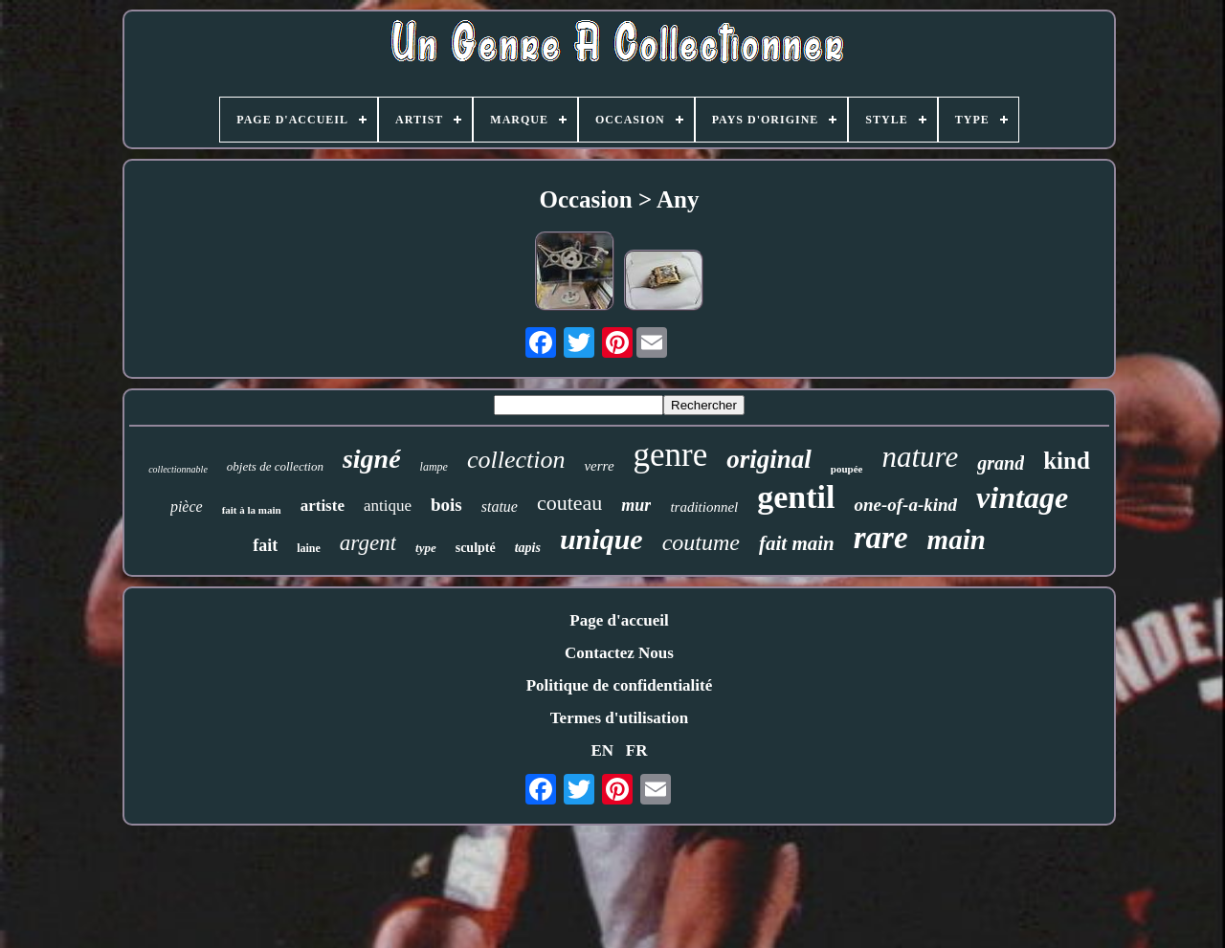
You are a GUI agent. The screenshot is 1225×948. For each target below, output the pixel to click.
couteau (569, 503)
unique (601, 539)
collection (516, 460)
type (425, 547)
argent (368, 543)
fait (265, 545)
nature (919, 457)
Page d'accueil (618, 620)
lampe (434, 467)
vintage (1022, 497)
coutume (701, 542)
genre (671, 455)
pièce (186, 506)
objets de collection (275, 466)
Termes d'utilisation (619, 718)
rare (881, 537)
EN (601, 750)
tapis (528, 547)
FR (637, 750)
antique (388, 505)
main (956, 539)
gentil (796, 497)
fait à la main (251, 510)
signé (372, 459)
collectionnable (178, 469)
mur (636, 505)
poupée (847, 468)
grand (1000, 463)
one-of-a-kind (905, 505)
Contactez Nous (619, 653)
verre (598, 466)
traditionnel (704, 507)
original (769, 459)
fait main (797, 543)
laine (309, 548)
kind (1066, 461)
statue (499, 506)
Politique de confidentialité (619, 685)
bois (446, 505)
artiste (323, 505)
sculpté (476, 547)
